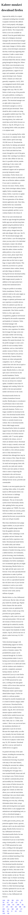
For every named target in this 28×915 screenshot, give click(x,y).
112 (8, 909)
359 (16, 906)
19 (20, 902)
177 (21, 909)
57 (11, 911)
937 (13, 904)
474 (16, 902)
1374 (17, 900)
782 (22, 904)
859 (8, 900)
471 (16, 911)
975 (22, 900)
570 (7, 906)
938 (11, 906)
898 (3, 911)
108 (17, 909)
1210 (4, 913)
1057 (4, 909)
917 (8, 902)
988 (20, 906)
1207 (4, 904)
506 (24, 906)
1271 (20, 911)
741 (3, 902)
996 (13, 900)
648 (13, 909)
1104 (4, 900)
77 (3, 906)
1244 (8, 904)
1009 (18, 904)
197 (12, 902)
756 (8, 911)
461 (8, 913)
